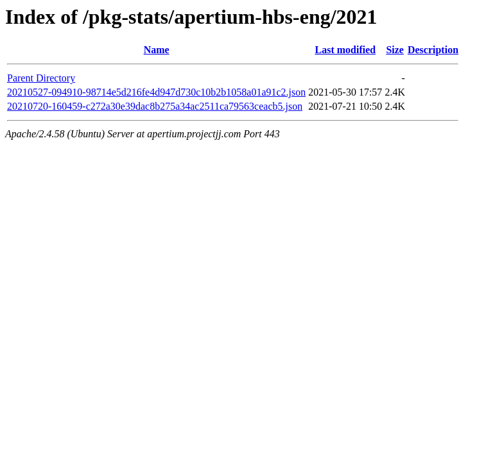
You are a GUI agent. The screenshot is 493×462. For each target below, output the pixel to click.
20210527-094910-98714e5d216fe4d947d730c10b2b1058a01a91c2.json (156, 92)
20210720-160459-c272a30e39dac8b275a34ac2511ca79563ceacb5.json (154, 106)
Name (156, 49)
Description (433, 49)
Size (395, 49)
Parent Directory (41, 78)
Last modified (345, 49)
